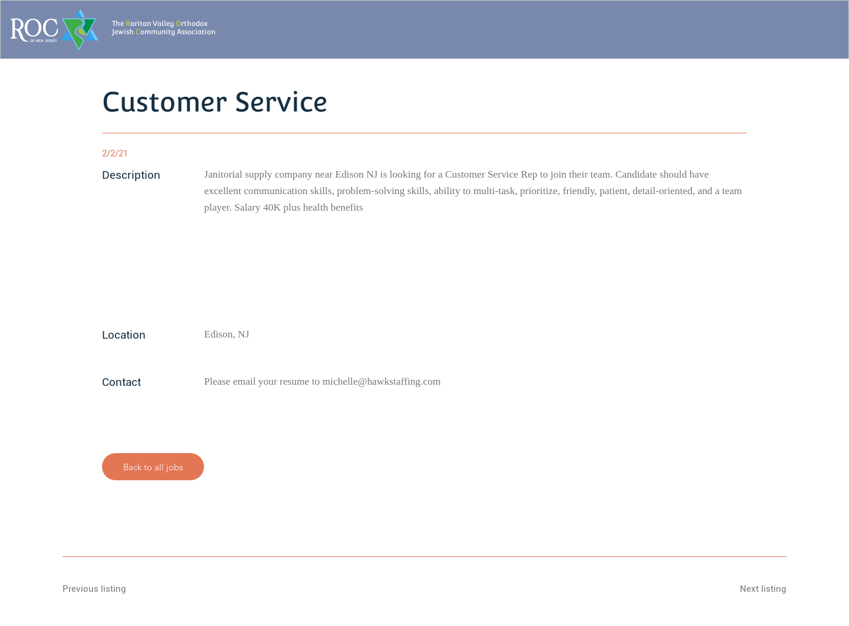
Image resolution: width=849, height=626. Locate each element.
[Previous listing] (104, 588)
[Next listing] (745, 588)
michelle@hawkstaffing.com (382, 381)
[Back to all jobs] (153, 466)
